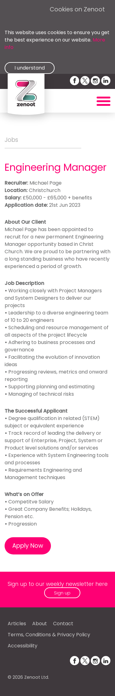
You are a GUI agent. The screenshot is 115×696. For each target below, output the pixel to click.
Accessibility (22, 645)
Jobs (11, 140)
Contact (63, 623)
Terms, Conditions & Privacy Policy (49, 634)
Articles (17, 623)
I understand (29, 67)
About (39, 623)
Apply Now (27, 546)
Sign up (62, 593)
